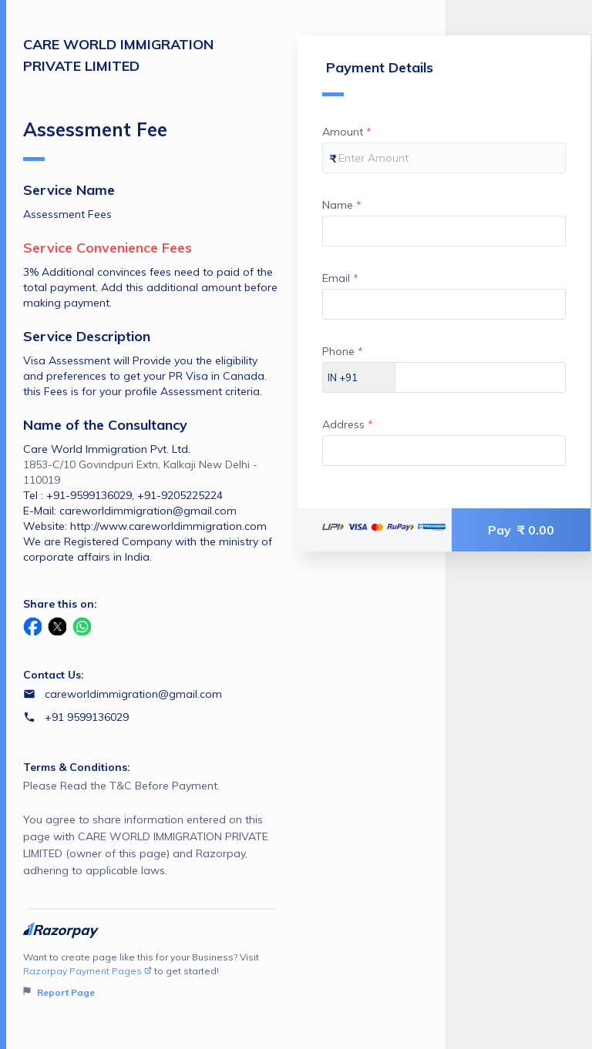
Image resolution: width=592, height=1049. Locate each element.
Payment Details (377, 77)
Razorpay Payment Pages (87, 971)
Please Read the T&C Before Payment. (150, 829)
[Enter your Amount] (444, 157)
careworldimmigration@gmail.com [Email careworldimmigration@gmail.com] (133, 694)
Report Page (59, 992)
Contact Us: (53, 675)
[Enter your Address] (444, 450)
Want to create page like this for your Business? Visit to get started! (150, 975)
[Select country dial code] (359, 377)
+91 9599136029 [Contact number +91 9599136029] (87, 717)
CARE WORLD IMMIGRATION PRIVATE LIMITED (118, 55)
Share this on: (60, 604)
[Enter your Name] (444, 231)
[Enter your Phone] (480, 377)
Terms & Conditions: (76, 767)
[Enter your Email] (444, 304)
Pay (521, 530)
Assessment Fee (95, 139)
